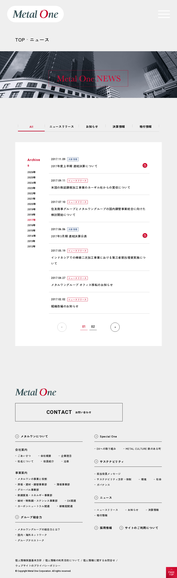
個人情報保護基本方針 (28, 560)
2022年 (31, 193)
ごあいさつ (24, 456)
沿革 (66, 461)
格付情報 (146, 126)
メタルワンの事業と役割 (32, 479)
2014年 (31, 235)
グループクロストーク (31, 540)
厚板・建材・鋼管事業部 (32, 484)
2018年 (31, 214)
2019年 (31, 209)
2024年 (31, 182)
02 (93, 326)
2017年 (31, 220)
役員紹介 (48, 461)
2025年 (31, 177)
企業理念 (66, 456)
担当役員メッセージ (109, 474)
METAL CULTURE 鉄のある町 (143, 448)
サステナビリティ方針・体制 (114, 479)
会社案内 (21, 449)
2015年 (31, 230)
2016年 (31, 225)
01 (83, 326)
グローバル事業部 (28, 490)
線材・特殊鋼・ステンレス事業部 (38, 500)
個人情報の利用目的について (62, 560)
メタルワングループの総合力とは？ (39, 529)
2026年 (31, 172)
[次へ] (115, 327)
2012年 (31, 246)
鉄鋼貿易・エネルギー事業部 (35, 495)
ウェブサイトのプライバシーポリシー (38, 565)
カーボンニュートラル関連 (34, 506)
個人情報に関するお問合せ (99, 560)
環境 (143, 479)
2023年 (31, 188)
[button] (69, 412)
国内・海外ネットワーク (32, 535)
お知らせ (92, 126)
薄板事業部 (63, 484)
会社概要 (46, 456)
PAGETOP (171, 573)
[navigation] (164, 14)
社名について (26, 461)
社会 (158, 479)
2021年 (31, 198)
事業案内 (21, 472)
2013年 (31, 241)
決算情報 (119, 126)
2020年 (31, 204)
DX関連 (71, 500)
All (31, 126)
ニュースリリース (61, 126)
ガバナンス (103, 485)
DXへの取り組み (106, 448)
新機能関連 (66, 506)
